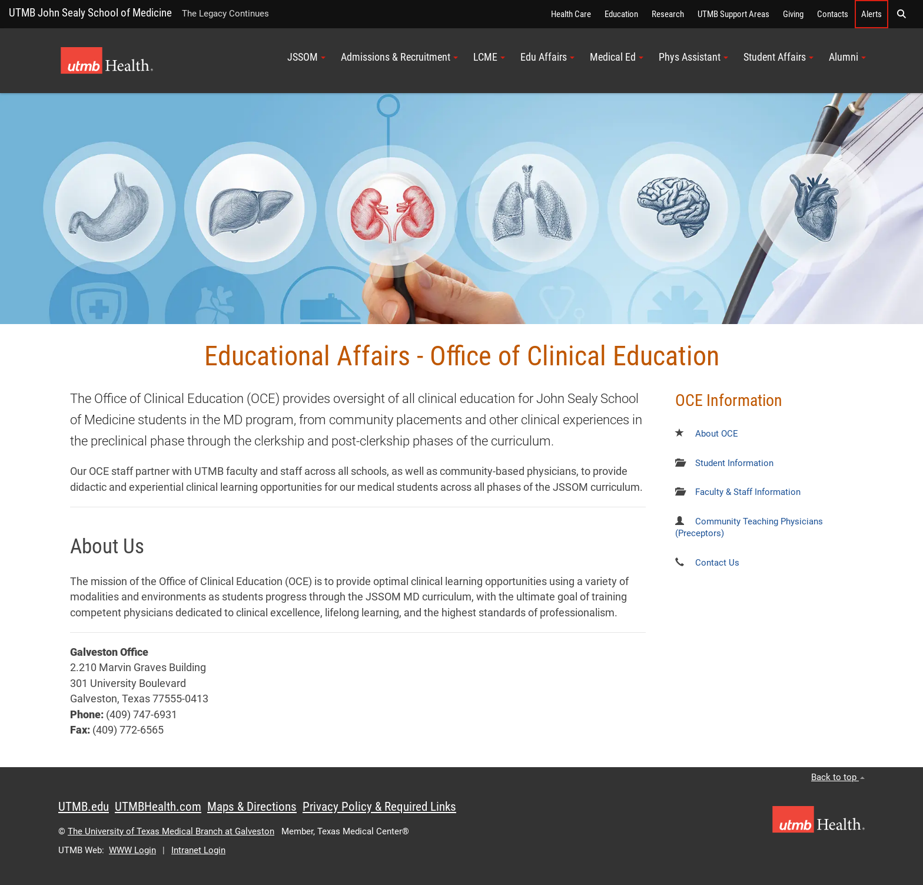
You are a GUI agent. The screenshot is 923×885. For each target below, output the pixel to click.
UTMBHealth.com (158, 807)
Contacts (832, 14)
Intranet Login (198, 850)
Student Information (734, 463)
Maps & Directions (252, 807)
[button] (901, 14)
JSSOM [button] (306, 57)
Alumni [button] (847, 57)
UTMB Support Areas (733, 14)
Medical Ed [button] (616, 57)
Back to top (838, 777)
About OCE (716, 433)
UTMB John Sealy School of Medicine (90, 12)
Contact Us (717, 562)
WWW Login (132, 850)
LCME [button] (489, 57)
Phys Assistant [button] (693, 57)
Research (668, 14)
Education (621, 14)
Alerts (871, 14)
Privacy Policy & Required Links (379, 807)
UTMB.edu (83, 807)
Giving (793, 14)
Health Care (571, 14)
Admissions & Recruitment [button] (399, 57)
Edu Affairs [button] (547, 57)
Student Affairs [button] (778, 57)
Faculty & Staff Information (748, 492)
